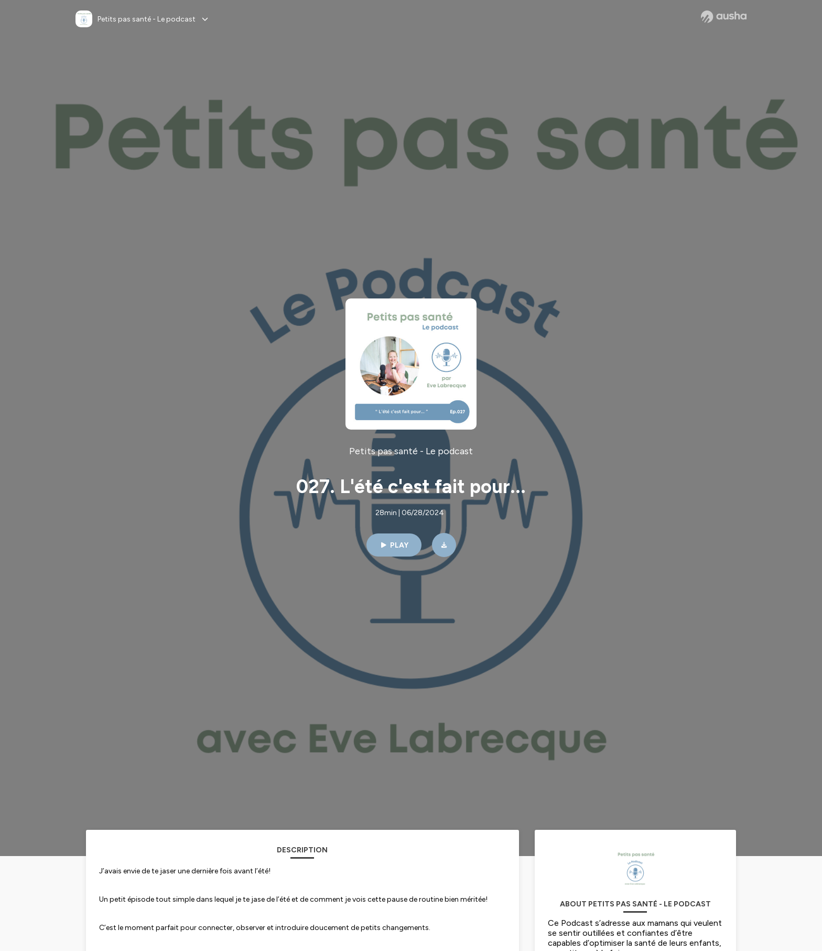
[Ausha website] (724, 16)
